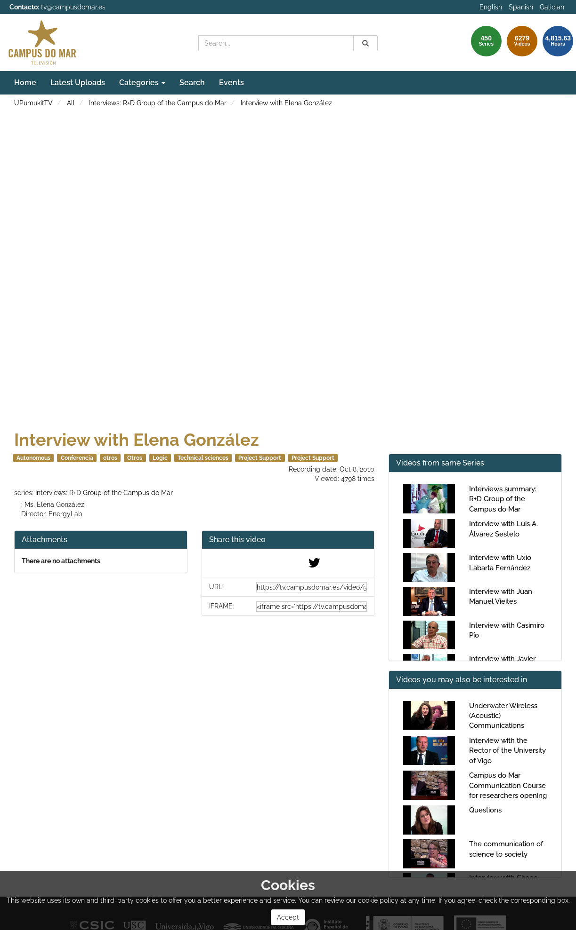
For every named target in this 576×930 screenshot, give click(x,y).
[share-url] (311, 587)
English (490, 7)
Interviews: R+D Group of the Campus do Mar (158, 103)
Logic (160, 458)
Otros (134, 458)
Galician (552, 7)
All (71, 103)
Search (192, 82)
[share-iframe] (311, 606)
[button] (288, 540)
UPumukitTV (33, 103)
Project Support (259, 458)
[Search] (365, 43)
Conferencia (77, 458)
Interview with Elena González (286, 103)
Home (25, 82)
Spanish (521, 7)
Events (231, 82)
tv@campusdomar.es (73, 7)
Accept (288, 917)
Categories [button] (142, 82)
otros (110, 458)
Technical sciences (203, 458)
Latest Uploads (77, 82)
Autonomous (33, 458)
